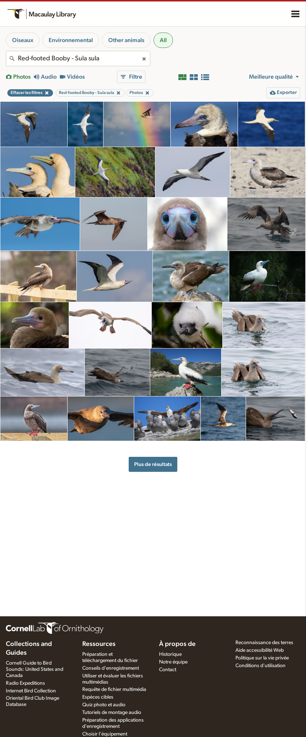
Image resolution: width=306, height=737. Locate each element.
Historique (170, 654)
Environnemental (71, 40)
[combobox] (78, 58)
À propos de (177, 644)
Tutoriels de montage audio (111, 712)
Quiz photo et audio (103, 704)
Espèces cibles (97, 697)
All (163, 40)
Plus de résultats (153, 464)
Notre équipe (173, 662)
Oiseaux (22, 40)
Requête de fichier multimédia (114, 689)
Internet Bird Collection (31, 690)
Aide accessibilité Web (259, 650)
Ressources (99, 644)
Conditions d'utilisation (260, 665)
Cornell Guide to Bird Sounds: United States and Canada (34, 669)
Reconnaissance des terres (264, 642)
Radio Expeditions (25, 683)
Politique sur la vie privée (262, 658)
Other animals (126, 40)
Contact (167, 669)
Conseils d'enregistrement (110, 668)
